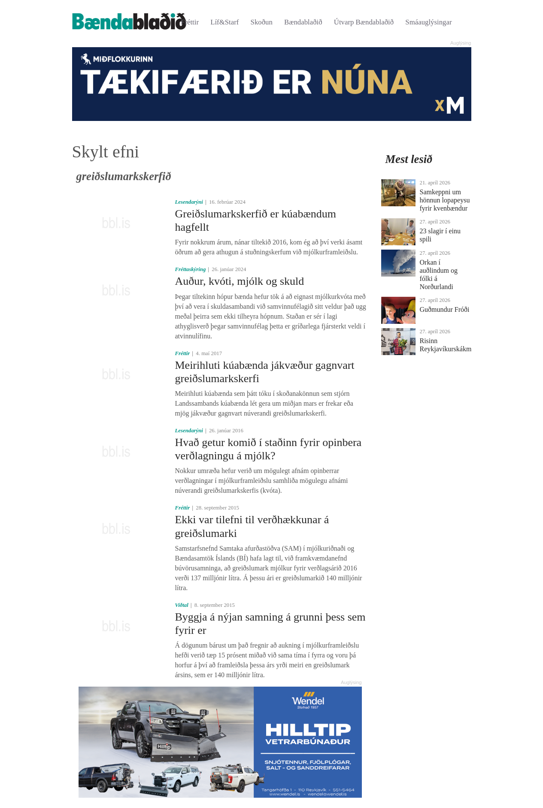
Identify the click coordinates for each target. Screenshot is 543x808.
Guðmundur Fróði (445, 309)
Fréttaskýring (190, 269)
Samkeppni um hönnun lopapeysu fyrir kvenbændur (445, 200)
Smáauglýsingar (428, 22)
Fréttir (190, 22)
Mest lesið (409, 159)
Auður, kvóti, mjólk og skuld (239, 281)
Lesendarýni (189, 202)
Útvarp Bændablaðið (364, 22)
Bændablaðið (303, 22)
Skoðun (262, 22)
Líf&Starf (224, 22)
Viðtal (181, 605)
